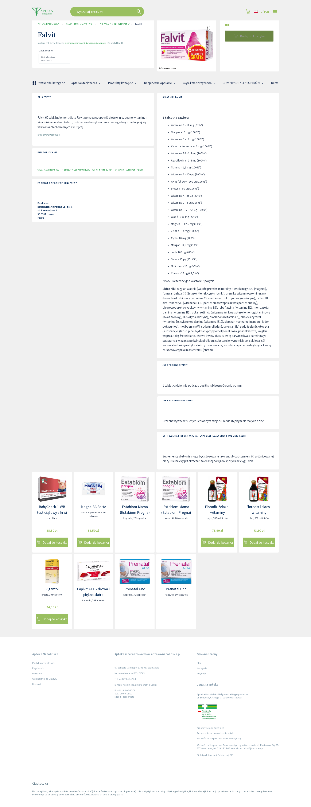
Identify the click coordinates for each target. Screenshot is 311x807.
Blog (199, 662)
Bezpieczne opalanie (160, 83)
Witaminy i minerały (102, 169)
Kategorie (202, 668)
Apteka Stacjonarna (87, 83)
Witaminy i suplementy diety (129, 169)
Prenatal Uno (134, 588)
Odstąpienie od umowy (44, 678)
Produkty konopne (123, 83)
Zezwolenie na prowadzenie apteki (215, 733)
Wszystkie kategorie (49, 83)
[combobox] (128, 11)
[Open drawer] (275, 11)
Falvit (138, 24)
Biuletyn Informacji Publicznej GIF (215, 755)
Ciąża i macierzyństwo (79, 24)
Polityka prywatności (43, 662)
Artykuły (201, 673)
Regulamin (38, 668)
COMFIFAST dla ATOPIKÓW (244, 83)
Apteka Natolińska (48, 24)
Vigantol (52, 588)
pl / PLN (261, 11)
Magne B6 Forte (93, 506)
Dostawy (37, 673)
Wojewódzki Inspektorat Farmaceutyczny (219, 738)
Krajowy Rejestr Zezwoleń (210, 727)
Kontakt (36, 684)
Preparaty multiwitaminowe (113, 24)
